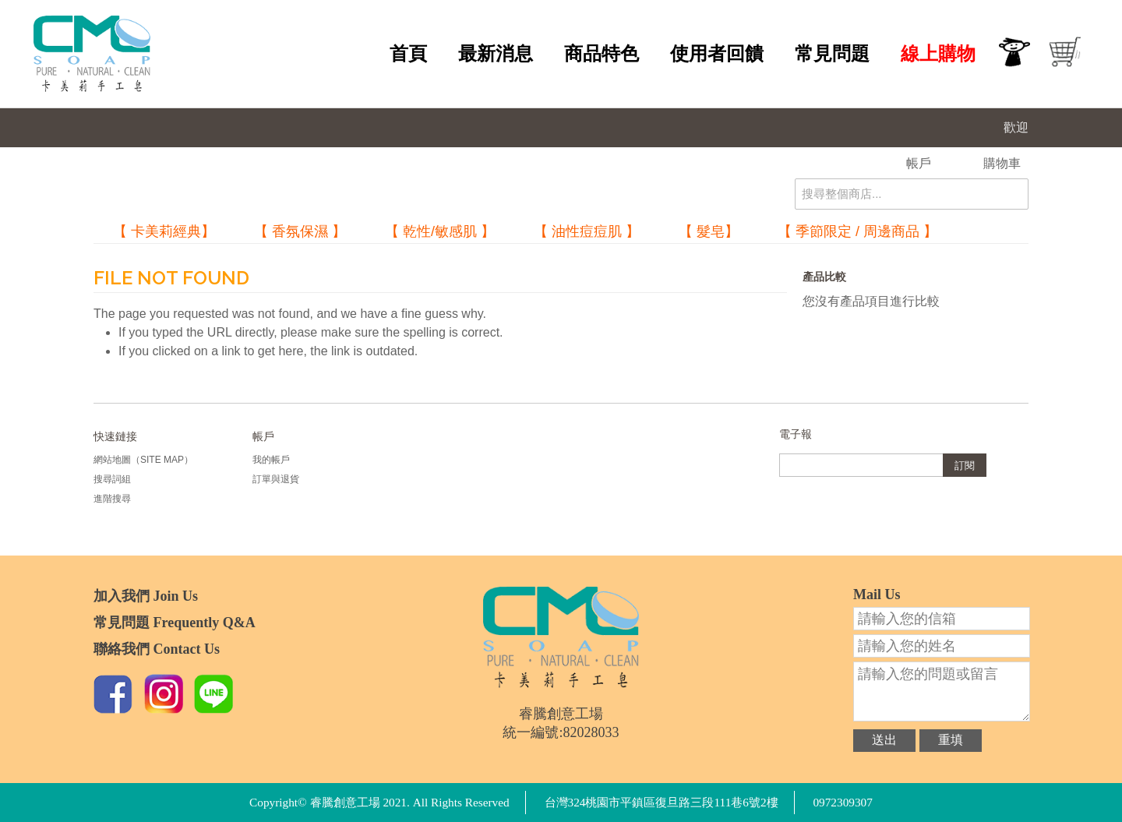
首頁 (408, 54)
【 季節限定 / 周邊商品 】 (857, 231)
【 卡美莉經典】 (164, 231)
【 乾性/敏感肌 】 (440, 231)
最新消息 (495, 54)
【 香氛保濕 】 (300, 231)
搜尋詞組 (112, 479)
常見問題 (832, 54)
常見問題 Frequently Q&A (175, 622)
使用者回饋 (717, 54)
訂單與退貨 (275, 479)
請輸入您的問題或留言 (941, 691)
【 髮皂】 (709, 231)
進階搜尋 (112, 498)
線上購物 (938, 54)
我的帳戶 (271, 459)
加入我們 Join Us (146, 596)
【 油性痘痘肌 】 (587, 231)
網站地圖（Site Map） (143, 459)
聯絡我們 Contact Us (157, 649)
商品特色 (601, 54)
